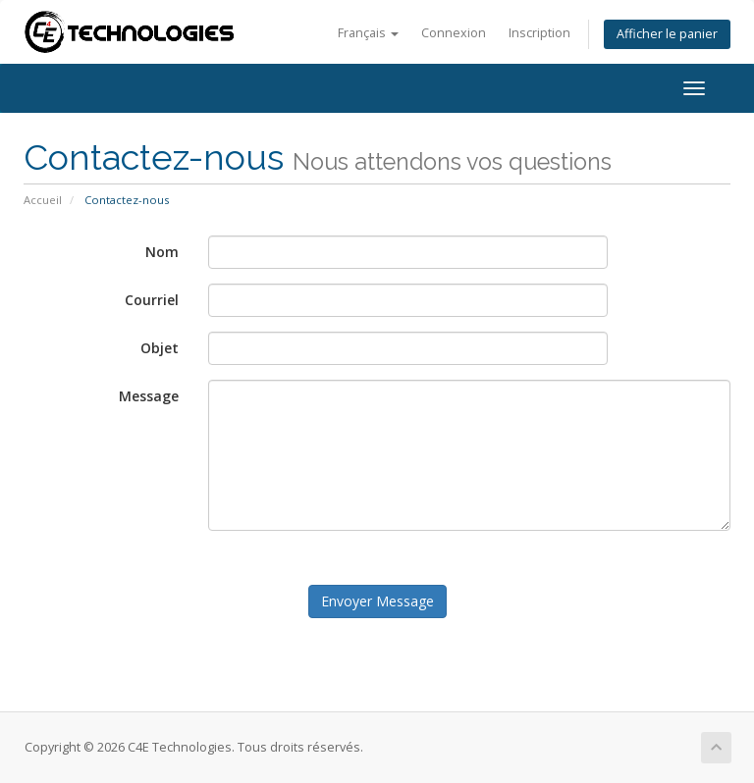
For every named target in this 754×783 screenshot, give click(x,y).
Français (368, 33)
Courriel (152, 299)
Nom (162, 251)
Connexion (453, 33)
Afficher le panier (667, 34)
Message (149, 396)
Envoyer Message (377, 601)
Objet (159, 348)
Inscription (539, 33)
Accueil (43, 199)
